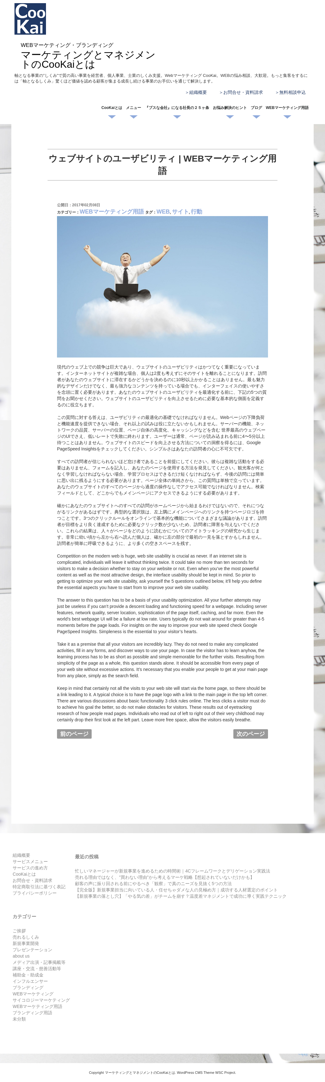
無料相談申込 (292, 92)
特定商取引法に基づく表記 (39, 886)
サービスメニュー (30, 861)
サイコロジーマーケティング (41, 1000)
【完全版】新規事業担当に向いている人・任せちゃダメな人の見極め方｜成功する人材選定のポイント (176, 889)
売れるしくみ (26, 937)
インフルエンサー (30, 981)
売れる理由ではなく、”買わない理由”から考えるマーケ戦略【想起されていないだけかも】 (164, 877)
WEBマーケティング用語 (287, 108)
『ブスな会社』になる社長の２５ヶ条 (177, 108)
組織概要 (198, 92)
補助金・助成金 (28, 974)
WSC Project (225, 1072)
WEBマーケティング (33, 993)
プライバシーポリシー (35, 893)
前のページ (74, 734)
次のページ (251, 734)
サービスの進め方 (30, 867)
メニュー (133, 108)
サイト (180, 212)
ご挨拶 (19, 930)
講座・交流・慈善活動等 (37, 968)
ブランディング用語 (32, 1012)
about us (21, 956)
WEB (163, 212)
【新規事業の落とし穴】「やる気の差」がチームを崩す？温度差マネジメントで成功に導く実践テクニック (181, 896)
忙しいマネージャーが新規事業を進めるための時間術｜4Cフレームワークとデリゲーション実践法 (172, 870)
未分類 (19, 1019)
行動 (196, 212)
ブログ (256, 108)
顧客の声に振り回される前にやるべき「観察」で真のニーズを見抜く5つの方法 (153, 883)
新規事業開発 (26, 943)
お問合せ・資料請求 (243, 92)
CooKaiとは (111, 108)
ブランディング (28, 987)
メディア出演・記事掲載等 (39, 962)
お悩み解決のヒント (230, 108)
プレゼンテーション (32, 949)
